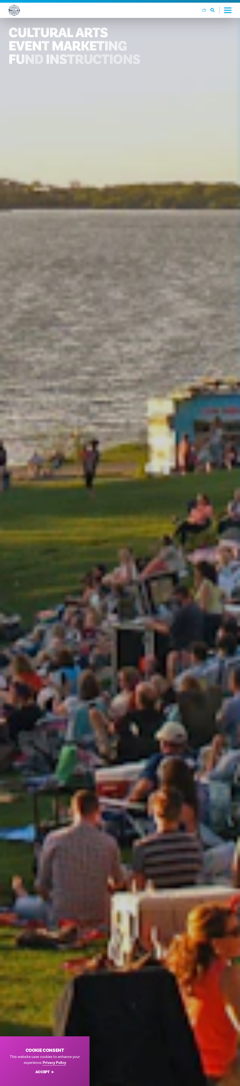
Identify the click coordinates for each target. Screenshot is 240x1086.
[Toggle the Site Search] (215, 10)
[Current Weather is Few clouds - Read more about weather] (204, 10)
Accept (44, 1072)
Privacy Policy (54, 1062)
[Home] (14, 10)
